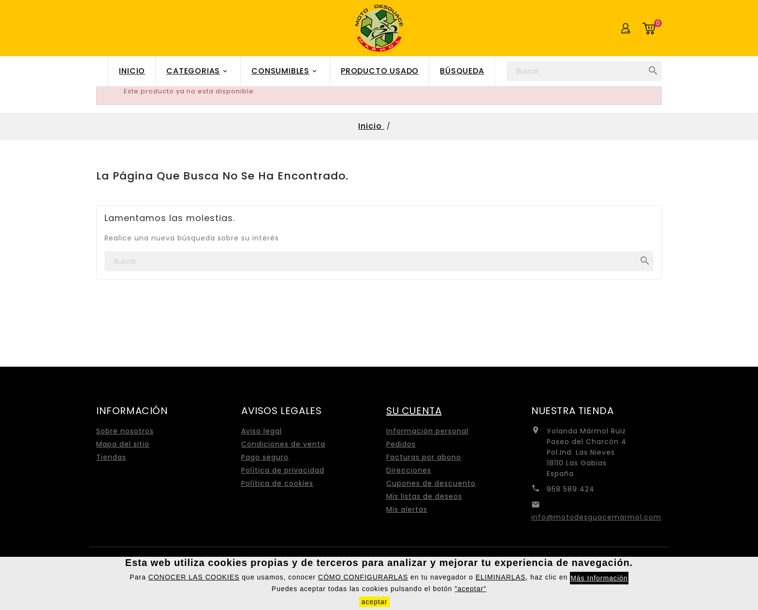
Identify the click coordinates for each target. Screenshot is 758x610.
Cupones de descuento (431, 483)
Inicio (132, 70)
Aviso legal (261, 431)
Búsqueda (462, 70)
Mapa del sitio (122, 444)
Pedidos (401, 444)
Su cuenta (413, 410)
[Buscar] (584, 71)
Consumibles (285, 71)
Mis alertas (406, 509)
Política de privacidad (282, 470)
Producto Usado (380, 70)
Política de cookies (277, 483)
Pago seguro (265, 457)
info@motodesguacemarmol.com (596, 517)
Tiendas (111, 457)
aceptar (375, 602)
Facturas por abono (423, 457)
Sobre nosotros (125, 431)
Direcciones (408, 470)
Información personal (427, 431)
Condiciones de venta (283, 444)
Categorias (198, 71)
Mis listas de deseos (424, 496)
